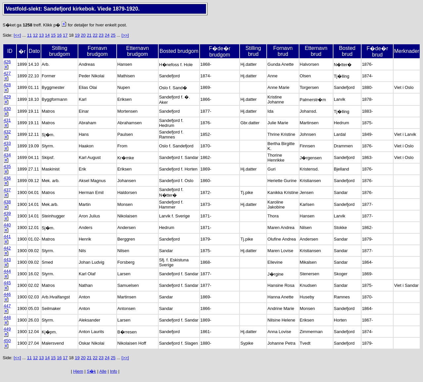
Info (113, 371)
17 (65, 35)
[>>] (125, 35)
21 (89, 35)
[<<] (17, 35)
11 (29, 35)
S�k (91, 371)
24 (107, 35)
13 (41, 35)
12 (35, 35)
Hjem (78, 371)
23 (101, 35)
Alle (103, 371)
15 (53, 35)
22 (95, 35)
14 (47, 35)
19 (77, 35)
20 (83, 35)
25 (113, 35)
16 (59, 35)
